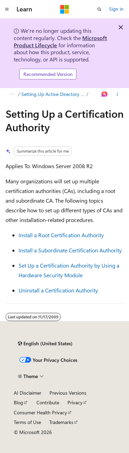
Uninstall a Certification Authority (58, 290)
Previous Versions (68, 392)
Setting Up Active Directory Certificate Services (53, 94)
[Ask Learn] (104, 94)
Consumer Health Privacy (40, 412)
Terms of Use (27, 422)
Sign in (116, 9)
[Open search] (99, 9)
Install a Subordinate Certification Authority (70, 250)
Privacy (75, 402)
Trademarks (61, 422)
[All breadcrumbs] (12, 94)
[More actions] (117, 94)
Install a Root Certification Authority (61, 235)
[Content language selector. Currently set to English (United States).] (45, 343)
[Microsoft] (64, 9)
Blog (18, 402)
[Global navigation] (7, 9)
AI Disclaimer (27, 392)
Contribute (47, 402)
